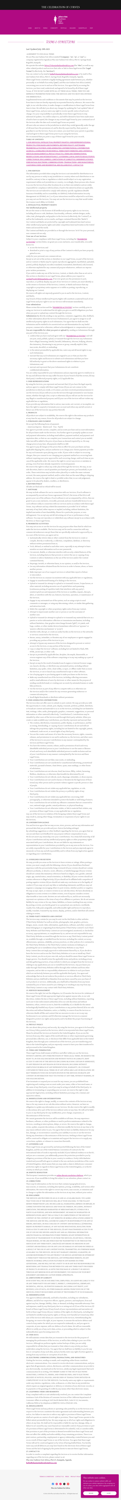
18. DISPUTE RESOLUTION (83, 156)
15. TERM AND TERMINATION (73, 154)
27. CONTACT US (77, 165)
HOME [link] (30, 28)
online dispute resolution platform (70, 1175)
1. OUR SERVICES (32, 142)
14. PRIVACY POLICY (54, 154)
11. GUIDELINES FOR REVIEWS (44, 151)
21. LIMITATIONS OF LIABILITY (62, 159)
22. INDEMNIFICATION (82, 159)
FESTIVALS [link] (64, 28)
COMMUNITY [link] (54, 28)
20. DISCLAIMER (43, 159)
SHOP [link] (91, 28)
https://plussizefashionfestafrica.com (59, 65)
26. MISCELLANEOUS (62, 165)
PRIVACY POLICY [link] (76, 1477)
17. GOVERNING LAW (64, 156)
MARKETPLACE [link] (83, 28)
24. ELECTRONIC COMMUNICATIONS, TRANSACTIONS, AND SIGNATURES (63, 162)
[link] (60, 20)
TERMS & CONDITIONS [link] (47, 1477)
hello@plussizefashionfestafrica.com (64, 74)
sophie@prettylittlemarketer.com (39, 279)
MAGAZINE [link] (73, 28)
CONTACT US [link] (59, 1477)
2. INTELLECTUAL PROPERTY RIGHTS (53, 142)
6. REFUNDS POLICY (65, 145)
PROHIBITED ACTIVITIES (62, 307)
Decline (91, 1493)
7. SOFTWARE (78, 145)
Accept (109, 1493)
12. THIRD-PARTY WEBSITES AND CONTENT (73, 151)
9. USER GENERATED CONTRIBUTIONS (60, 148)
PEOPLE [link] (45, 28)
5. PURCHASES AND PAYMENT (46, 145)
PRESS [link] (67, 1477)
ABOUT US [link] (37, 28)
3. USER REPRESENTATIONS (78, 142)
